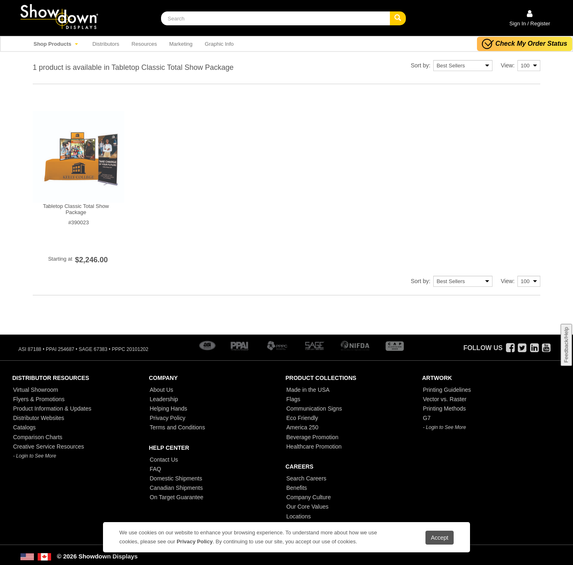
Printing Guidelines (447, 389)
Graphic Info (219, 44)
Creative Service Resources (48, 446)
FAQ (155, 469)
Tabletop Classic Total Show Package (76, 209)
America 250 (302, 427)
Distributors (105, 44)
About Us (161, 389)
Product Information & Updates (52, 408)
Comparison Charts (38, 437)
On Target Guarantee (176, 497)
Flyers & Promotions (39, 399)
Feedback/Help (566, 344)
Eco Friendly (302, 418)
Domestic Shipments (176, 478)
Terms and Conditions (177, 427)
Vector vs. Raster (445, 399)
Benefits (296, 488)
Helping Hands (168, 408)
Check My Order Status (524, 44)
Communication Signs (314, 408)
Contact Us (164, 459)
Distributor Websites (38, 418)
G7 (427, 418)
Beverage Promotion (312, 437)
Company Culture (308, 497)
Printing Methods (444, 408)
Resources (144, 44)
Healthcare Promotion (314, 446)
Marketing (180, 44)
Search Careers (306, 478)
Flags (293, 399)
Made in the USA (308, 389)
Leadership (164, 399)
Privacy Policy (167, 418)
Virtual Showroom (35, 389)
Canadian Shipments (176, 488)
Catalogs (24, 427)
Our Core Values (307, 506)
